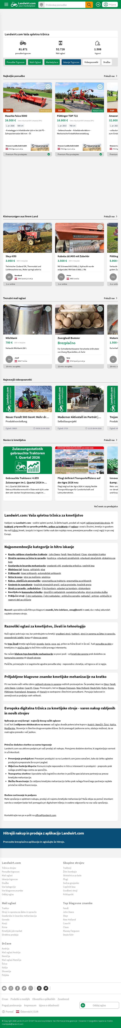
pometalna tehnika (75, 592)
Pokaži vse (111, 76)
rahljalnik (35, 569)
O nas (5, 999)
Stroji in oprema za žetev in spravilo (19, 911)
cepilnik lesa (88, 565)
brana (26, 569)
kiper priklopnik (29, 573)
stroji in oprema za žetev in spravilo (98, 633)
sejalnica (46, 576)
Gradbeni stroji (70, 890)
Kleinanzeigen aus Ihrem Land (20, 216)
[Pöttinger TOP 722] (79, 119)
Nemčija (6, 956)
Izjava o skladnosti (49, 1005)
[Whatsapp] (30, 988)
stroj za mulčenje (32, 576)
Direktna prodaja (10, 934)
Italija (113, 724)
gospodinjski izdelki (14, 637)
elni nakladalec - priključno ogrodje (62, 595)
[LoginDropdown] (110, 4)
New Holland (73, 554)
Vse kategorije (9, 886)
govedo (40, 643)
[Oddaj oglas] (98, 4)
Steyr (106, 684)
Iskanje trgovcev (71, 62)
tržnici (15, 530)
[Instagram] (11, 988)
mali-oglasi (35, 62)
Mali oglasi (7, 875)
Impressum (30, 1005)
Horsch (43, 691)
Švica (4, 963)
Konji (4, 923)
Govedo (5, 919)
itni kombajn (49, 588)
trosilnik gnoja (84, 584)
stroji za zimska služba (97, 592)
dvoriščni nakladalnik (54, 592)
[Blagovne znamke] (45, 988)
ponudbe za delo (103, 643)
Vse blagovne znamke (12, 890)
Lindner (20, 687)
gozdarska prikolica (71, 565)
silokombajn (84, 588)
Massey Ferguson (67, 687)
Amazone (31, 691)
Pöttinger (8, 691)
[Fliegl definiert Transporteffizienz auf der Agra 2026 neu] (79, 473)
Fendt (63, 554)
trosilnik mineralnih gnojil (46, 584)
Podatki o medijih (20, 999)
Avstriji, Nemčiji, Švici (98, 724)
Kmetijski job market (12, 930)
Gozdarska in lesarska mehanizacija (19, 915)
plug (43, 569)
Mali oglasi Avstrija (11, 952)
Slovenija (6, 971)
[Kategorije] (39, 988)
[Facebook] (17, 988)
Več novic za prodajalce (106, 506)
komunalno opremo (14, 657)
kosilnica (51, 558)
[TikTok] (24, 988)
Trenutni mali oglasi (14, 298)
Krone (111, 687)
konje (47, 643)
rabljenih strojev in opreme (48, 684)
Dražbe (5, 882)
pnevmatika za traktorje (53, 580)
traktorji (76, 633)
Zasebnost (63, 999)
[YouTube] (4, 988)
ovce (53, 643)
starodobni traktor (97, 554)
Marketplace (52, 62)
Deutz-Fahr (68, 934)
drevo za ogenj (40, 637)
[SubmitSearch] (89, 5)
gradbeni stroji (63, 633)
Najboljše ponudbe (14, 76)
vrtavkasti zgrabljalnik (68, 558)
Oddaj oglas (8, 894)
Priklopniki (68, 894)
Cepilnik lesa (69, 886)
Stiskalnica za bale (72, 875)
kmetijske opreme (79, 653)
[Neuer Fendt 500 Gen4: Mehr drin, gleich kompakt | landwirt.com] (27, 408)
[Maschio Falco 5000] (27, 119)
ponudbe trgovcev (16, 62)
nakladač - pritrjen (90, 595)
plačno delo (23, 647)
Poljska (5, 974)
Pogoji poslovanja (12, 1005)
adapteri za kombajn (67, 588)
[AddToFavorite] (48, 87)
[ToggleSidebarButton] (6, 4)
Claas (84, 554)
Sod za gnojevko (71, 882)
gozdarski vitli (54, 565)
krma (27, 637)
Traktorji (67, 867)
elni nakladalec (34, 595)
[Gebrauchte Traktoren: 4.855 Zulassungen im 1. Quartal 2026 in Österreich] (27, 473)
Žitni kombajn (70, 871)
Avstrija (5, 948)
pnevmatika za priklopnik (78, 580)
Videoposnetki (91, 62)
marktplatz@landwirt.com (12, 1023)
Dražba (106, 62)
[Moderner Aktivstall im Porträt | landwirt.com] (79, 408)
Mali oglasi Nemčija (11, 959)
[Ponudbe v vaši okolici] (41, 5)
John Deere (54, 554)
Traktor (5, 908)
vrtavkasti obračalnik (90, 558)
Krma (4, 927)
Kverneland (20, 691)
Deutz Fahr (95, 687)
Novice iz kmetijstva (14, 440)
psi (58, 643)
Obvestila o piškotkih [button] (43, 999)
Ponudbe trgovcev (11, 871)
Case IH (28, 687)
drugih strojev (33, 657)
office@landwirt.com (45, 815)
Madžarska (9, 728)
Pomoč (8, 1011)
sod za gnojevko (68, 584)
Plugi (65, 879)
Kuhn (104, 687)
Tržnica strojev (9, 867)
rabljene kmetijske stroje (98, 522)
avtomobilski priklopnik (49, 573)
